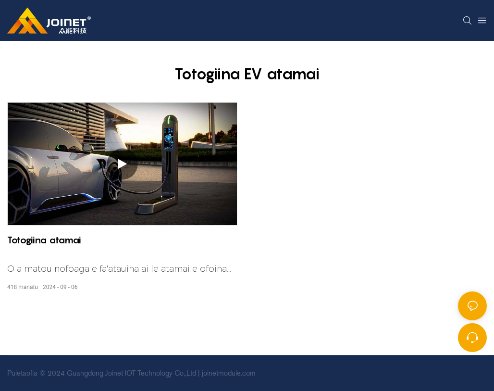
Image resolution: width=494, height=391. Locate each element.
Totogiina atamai (44, 240)
